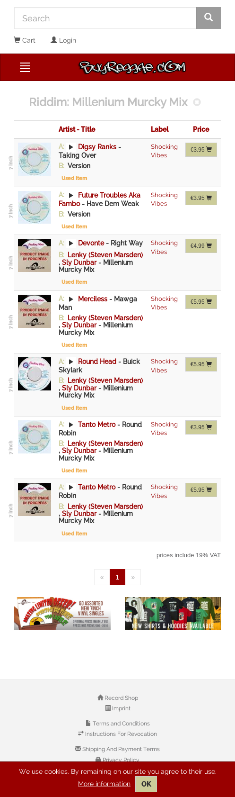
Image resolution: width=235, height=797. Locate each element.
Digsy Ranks (97, 146)
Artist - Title (77, 129)
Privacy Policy (120, 760)
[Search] (105, 18)
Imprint (121, 708)
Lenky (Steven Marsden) (104, 255)
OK (146, 784)
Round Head (97, 361)
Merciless (92, 298)
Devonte (91, 243)
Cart (24, 40)
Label (159, 129)
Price (201, 129)
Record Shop (120, 698)
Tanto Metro (96, 424)
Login (63, 40)
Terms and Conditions (120, 723)
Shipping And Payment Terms (120, 749)
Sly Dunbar (80, 262)
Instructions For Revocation (120, 734)
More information (104, 784)
